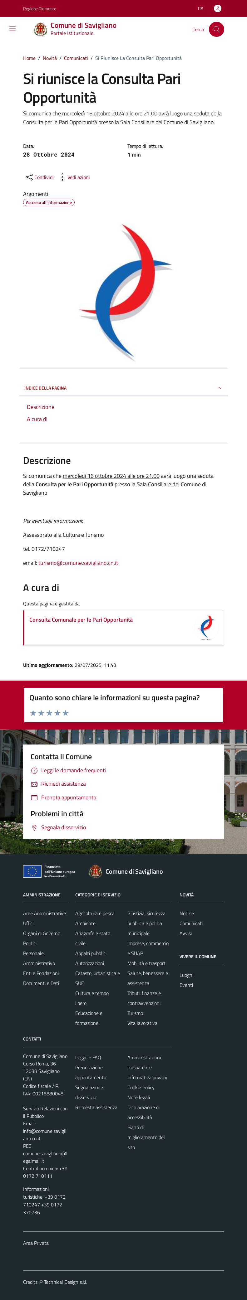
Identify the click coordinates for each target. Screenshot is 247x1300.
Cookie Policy (141, 1087)
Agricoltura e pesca (95, 913)
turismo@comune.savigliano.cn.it (78, 563)
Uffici (28, 923)
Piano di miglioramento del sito (146, 1137)
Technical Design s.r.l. (65, 1282)
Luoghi (186, 975)
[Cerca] (216, 29)
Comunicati (191, 923)
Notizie (187, 913)
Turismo (135, 1013)
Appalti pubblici (90, 953)
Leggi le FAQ (88, 1057)
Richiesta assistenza (96, 1107)
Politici (30, 943)
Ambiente (85, 923)
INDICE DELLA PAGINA (123, 388)
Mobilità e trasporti (146, 963)
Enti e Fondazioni (41, 973)
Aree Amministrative (44, 913)
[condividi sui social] (39, 177)
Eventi (186, 985)
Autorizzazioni (89, 963)
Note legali (138, 1097)
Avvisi (186, 933)
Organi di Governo (41, 933)
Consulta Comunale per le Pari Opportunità (81, 619)
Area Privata (36, 1243)
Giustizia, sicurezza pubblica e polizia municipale (146, 923)
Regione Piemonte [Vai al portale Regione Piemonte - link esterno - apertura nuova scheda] (39, 8)
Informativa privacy (147, 1077)
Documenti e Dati (41, 983)
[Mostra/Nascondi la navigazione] (12, 28)
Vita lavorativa (142, 1023)
